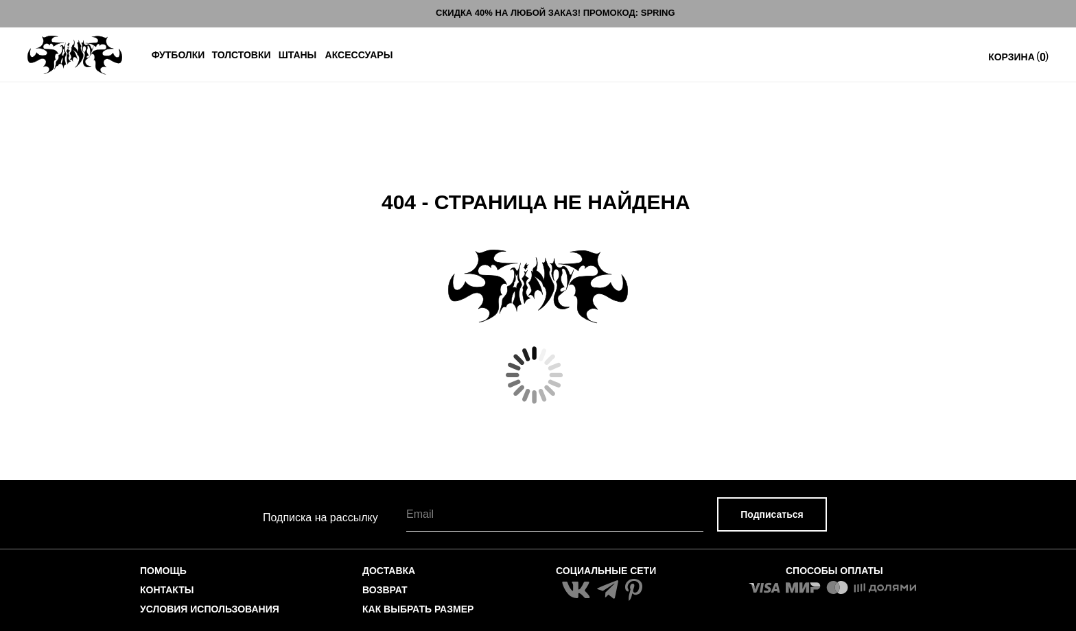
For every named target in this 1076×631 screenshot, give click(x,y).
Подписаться (772, 514)
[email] (554, 514)
